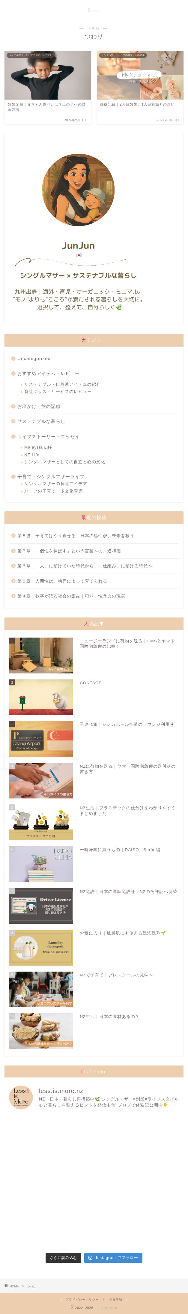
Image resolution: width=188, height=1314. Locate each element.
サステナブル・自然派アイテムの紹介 (62, 384)
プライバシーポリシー (82, 1299)
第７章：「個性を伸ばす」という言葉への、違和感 (69, 551)
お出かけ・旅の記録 (39, 406)
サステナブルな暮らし (41, 421)
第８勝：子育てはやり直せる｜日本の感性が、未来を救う (75, 535)
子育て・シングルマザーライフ (51, 476)
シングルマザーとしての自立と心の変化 (64, 462)
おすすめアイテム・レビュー (48, 373)
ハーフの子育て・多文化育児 (53, 491)
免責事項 (115, 1299)
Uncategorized (34, 358)
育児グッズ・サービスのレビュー (58, 391)
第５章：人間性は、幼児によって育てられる (62, 581)
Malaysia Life (38, 447)
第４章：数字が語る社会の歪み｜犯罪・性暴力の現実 (71, 596)
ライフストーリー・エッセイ (48, 436)
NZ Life (32, 454)
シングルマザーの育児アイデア (55, 483)
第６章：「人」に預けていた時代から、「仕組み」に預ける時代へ (84, 566)
